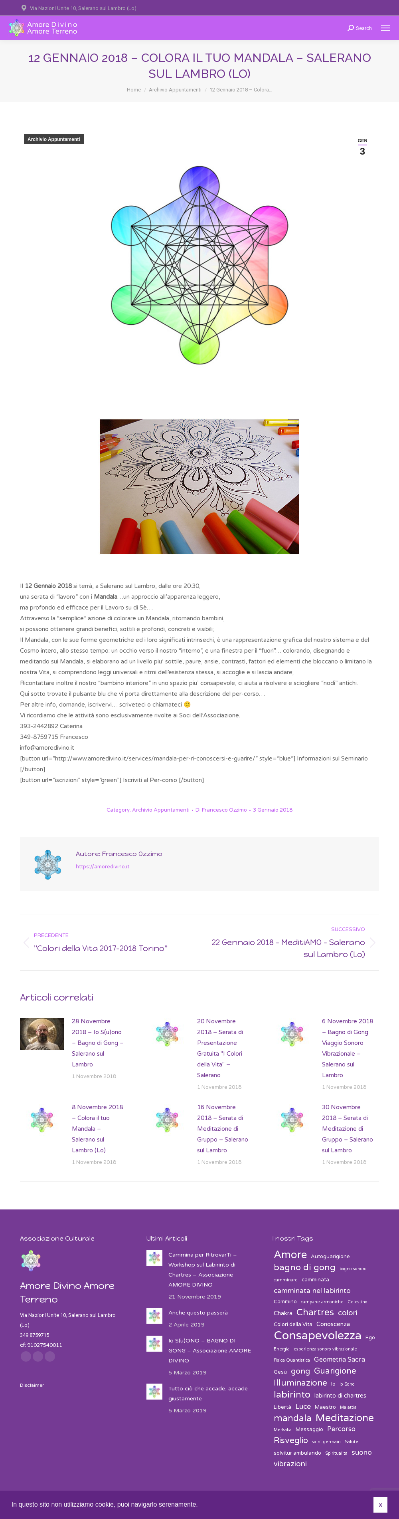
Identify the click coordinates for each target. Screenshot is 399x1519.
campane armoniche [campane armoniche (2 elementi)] (322, 1302)
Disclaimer (32, 1385)
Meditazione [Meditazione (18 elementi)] (345, 1418)
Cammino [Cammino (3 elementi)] (285, 1302)
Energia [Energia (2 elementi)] (282, 1349)
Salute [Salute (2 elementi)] (351, 1441)
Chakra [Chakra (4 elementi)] (283, 1313)
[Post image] (42, 1034)
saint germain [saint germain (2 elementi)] (326, 1441)
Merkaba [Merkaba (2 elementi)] (283, 1429)
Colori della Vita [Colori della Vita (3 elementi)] (293, 1324)
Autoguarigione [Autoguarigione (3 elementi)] (330, 1256)
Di (221, 810)
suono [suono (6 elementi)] (362, 1452)
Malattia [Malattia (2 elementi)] (348, 1407)
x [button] (380, 1504)
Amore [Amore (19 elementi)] (290, 1255)
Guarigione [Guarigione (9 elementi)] (335, 1371)
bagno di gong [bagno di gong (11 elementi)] (305, 1268)
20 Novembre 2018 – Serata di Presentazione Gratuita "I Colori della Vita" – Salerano (220, 1048)
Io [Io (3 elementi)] (333, 1384)
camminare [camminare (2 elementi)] (286, 1280)
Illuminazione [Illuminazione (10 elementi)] (300, 1383)
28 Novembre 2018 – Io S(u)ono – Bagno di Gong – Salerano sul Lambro (98, 1043)
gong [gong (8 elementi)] (300, 1371)
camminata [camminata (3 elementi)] (315, 1280)
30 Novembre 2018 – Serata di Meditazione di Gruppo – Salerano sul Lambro (347, 1129)
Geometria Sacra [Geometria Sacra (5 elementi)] (339, 1360)
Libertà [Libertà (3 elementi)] (282, 1407)
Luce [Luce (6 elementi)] (303, 1406)
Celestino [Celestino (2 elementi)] (357, 1302)
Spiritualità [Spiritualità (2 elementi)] (336, 1453)
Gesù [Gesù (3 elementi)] (280, 1372)
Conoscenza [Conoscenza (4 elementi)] (333, 1324)
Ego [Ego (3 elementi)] (370, 1337)
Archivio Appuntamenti (54, 139)
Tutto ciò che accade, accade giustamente (208, 1393)
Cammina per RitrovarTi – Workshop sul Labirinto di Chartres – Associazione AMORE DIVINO (202, 1269)
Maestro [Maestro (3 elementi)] (325, 1407)
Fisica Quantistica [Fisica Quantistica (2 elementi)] (292, 1360)
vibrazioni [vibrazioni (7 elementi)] (290, 1463)
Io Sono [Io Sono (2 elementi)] (347, 1384)
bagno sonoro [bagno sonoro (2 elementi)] (353, 1268)
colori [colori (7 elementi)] (348, 1313)
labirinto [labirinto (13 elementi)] (292, 1395)
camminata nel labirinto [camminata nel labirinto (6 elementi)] (312, 1291)
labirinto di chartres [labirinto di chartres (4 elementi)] (340, 1395)
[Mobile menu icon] (385, 28)
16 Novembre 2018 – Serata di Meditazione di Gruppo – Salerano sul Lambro (222, 1129)
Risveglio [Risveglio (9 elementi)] (291, 1441)
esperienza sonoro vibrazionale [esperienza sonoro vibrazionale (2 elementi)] (325, 1349)
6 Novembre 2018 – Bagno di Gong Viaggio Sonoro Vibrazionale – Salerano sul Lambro (347, 1048)
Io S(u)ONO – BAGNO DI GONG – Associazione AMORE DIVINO (209, 1350)
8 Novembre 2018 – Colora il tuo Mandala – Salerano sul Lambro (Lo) (97, 1129)
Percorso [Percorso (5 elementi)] (341, 1429)
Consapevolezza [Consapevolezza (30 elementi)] (317, 1335)
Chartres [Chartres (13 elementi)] (315, 1313)
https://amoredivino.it (102, 867)
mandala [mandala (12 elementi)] (293, 1419)
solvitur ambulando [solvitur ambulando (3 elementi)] (297, 1453)
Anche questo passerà (198, 1312)
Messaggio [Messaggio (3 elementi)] (309, 1429)
